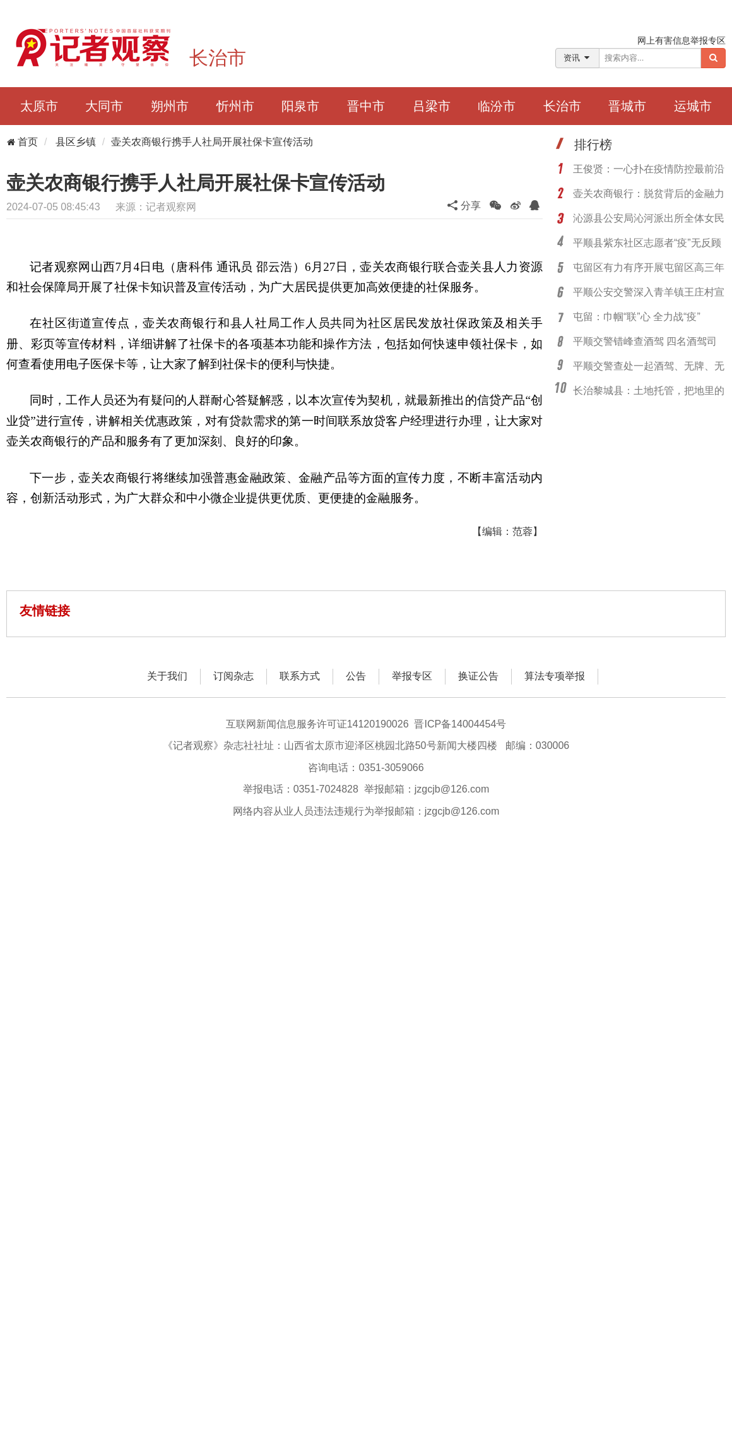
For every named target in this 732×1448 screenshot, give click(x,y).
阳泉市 (300, 106)
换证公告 (478, 676)
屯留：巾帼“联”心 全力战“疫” (636, 316)
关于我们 (167, 676)
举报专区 (412, 676)
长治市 (217, 57)
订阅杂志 (233, 676)
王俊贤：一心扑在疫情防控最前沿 (648, 169)
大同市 (104, 106)
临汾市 (497, 106)
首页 (22, 141)
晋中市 (366, 106)
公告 (356, 676)
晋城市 (627, 106)
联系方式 (300, 676)
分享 (463, 205)
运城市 (693, 106)
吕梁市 (432, 106)
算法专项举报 (554, 676)
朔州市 (170, 106)
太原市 (39, 106)
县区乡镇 (76, 141)
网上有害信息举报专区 (681, 40)
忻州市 (235, 106)
